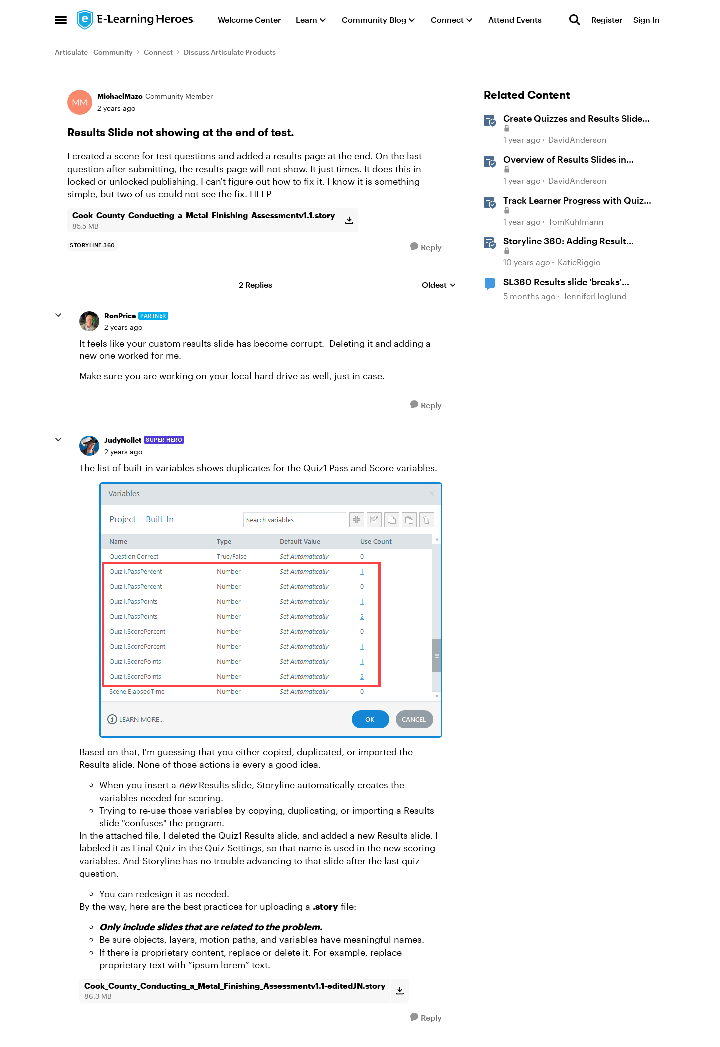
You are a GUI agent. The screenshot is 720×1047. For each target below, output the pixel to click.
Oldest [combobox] (439, 285)
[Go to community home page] (136, 20)
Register (607, 19)
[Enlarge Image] (272, 610)
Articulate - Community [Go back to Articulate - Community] (94, 52)
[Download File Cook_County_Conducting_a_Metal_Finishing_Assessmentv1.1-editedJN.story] (399, 991)
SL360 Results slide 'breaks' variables (563, 282)
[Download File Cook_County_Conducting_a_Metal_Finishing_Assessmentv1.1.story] (349, 220)
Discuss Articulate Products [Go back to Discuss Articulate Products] (230, 52)
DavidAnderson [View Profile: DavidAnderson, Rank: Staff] (577, 140)
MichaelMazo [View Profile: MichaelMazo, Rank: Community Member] (120, 96)
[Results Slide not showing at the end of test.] (123, 327)
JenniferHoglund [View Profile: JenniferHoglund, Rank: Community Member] (595, 296)
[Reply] (426, 247)
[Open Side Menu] (61, 19)
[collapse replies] (58, 315)
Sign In (647, 19)
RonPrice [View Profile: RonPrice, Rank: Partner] (120, 315)
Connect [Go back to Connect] (158, 52)
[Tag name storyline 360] (93, 245)
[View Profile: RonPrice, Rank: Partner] (90, 321)
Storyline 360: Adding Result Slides (565, 241)
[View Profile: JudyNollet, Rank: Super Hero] (90, 446)
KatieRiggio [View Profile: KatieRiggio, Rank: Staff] (579, 262)
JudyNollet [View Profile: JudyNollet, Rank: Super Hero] (123, 440)
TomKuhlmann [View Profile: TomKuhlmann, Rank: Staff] (576, 221)
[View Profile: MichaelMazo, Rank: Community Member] (80, 102)
